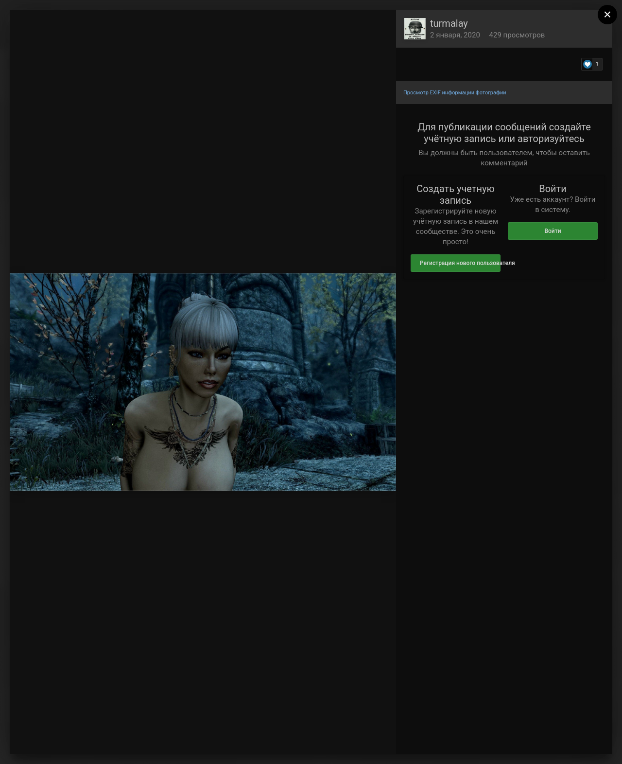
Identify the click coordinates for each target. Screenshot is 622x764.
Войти (552, 231)
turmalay (449, 23)
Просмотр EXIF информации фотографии (454, 92)
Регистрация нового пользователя (460, 263)
